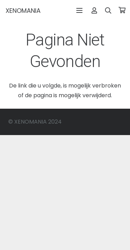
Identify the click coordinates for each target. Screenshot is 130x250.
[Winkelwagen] (122, 10)
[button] (79, 10)
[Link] (94, 10)
